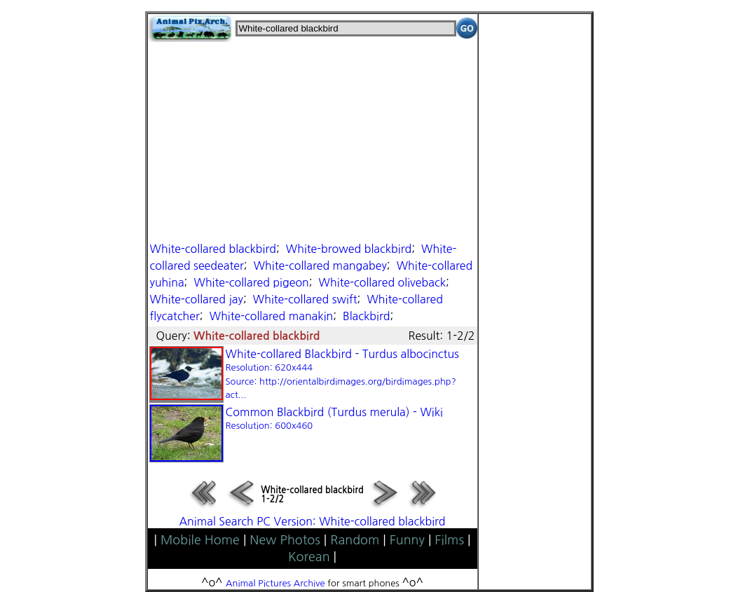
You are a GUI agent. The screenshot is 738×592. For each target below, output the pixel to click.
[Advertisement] (312, 140)
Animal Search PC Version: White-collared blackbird (312, 521)
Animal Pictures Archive (275, 583)
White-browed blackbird (348, 248)
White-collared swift (305, 299)
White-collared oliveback (382, 282)
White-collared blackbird (213, 248)
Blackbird (366, 316)
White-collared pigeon (250, 282)
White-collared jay (196, 299)
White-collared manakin (272, 316)
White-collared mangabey (320, 265)
